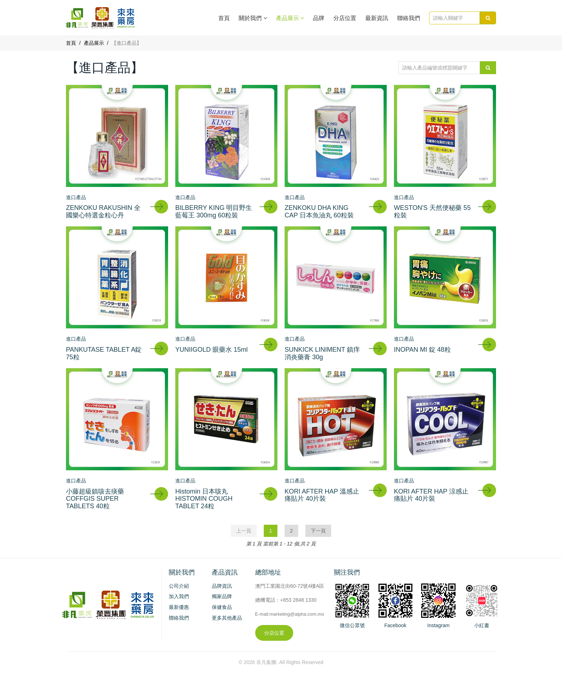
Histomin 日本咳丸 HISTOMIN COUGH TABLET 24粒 (204, 499)
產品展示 (94, 43)
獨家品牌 (222, 596)
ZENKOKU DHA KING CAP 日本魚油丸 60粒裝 (319, 211)
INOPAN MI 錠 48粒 (422, 349)
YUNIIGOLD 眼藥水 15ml (211, 349)
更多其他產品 (227, 618)
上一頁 (243, 531)
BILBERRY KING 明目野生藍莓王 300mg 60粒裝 (213, 211)
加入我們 (179, 596)
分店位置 (344, 18)
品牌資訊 (222, 586)
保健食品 (222, 607)
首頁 (224, 18)
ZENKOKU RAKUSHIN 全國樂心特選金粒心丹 (103, 211)
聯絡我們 (408, 18)
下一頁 (318, 531)
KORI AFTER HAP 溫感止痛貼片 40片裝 (322, 495)
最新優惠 (179, 607)
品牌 (318, 18)
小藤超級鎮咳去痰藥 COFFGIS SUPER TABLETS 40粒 (95, 499)
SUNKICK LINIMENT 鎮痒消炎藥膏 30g (322, 353)
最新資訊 (376, 18)
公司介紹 (179, 586)
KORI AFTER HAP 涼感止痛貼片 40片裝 (431, 495)
